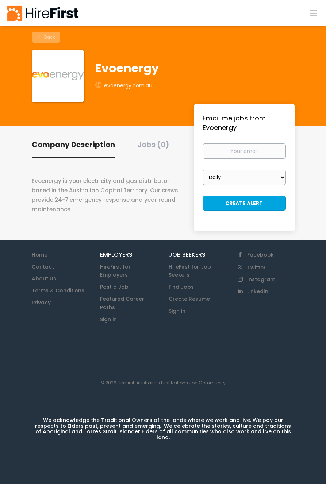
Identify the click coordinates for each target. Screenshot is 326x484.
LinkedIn (257, 291)
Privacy (41, 302)
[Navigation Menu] (313, 12)
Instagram (261, 279)
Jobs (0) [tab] (153, 144)
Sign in (108, 319)
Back (49, 37)
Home (39, 254)
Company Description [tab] (73, 144)
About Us (44, 278)
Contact (43, 266)
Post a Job (114, 287)
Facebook (260, 254)
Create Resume (189, 299)
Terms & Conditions (58, 290)
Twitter (256, 267)
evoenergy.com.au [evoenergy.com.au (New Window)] (128, 85)
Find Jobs (181, 287)
